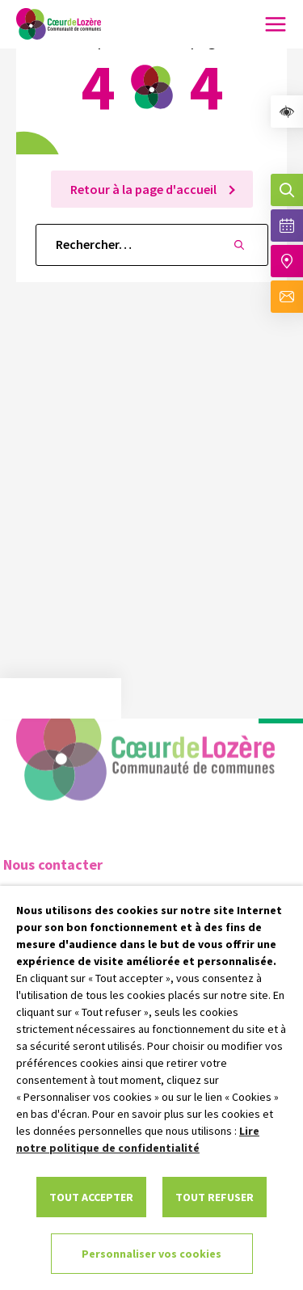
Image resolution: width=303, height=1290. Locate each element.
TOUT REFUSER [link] (214, 1197)
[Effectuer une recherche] (287, 190)
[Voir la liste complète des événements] (287, 225)
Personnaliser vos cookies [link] (151, 1253)
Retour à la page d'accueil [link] (144, 189)
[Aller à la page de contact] (287, 296)
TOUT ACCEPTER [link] (91, 1197)
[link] (287, 111)
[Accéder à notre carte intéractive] (287, 261)
